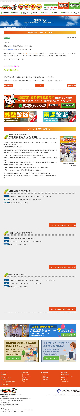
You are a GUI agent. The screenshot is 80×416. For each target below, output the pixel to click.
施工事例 (55, 12)
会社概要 (4, 374)
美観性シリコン (46, 376)
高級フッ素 (25, 379)
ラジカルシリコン (27, 376)
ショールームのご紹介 (75, 12)
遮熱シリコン (46, 377)
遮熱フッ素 (45, 379)
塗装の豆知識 (7, 37)
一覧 (39, 86)
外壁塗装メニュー (26, 372)
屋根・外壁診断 (65, 374)
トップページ (5, 372)
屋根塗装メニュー (46, 372)
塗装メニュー (35, 13)
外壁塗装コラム (65, 381)
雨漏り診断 (64, 372)
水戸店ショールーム (6, 377)
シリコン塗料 (26, 374)
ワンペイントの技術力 (25, 12)
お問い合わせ (5, 384)
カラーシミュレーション (67, 376)
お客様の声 (65, 12)
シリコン (45, 374)
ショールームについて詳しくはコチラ (62, 225)
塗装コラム (45, 12)
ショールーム (5, 376)
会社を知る (15, 12)
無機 (24, 381)
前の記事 (71, 86)
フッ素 (24, 377)
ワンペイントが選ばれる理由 (8, 381)
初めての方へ (5, 13)
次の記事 (9, 86)
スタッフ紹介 (5, 383)
